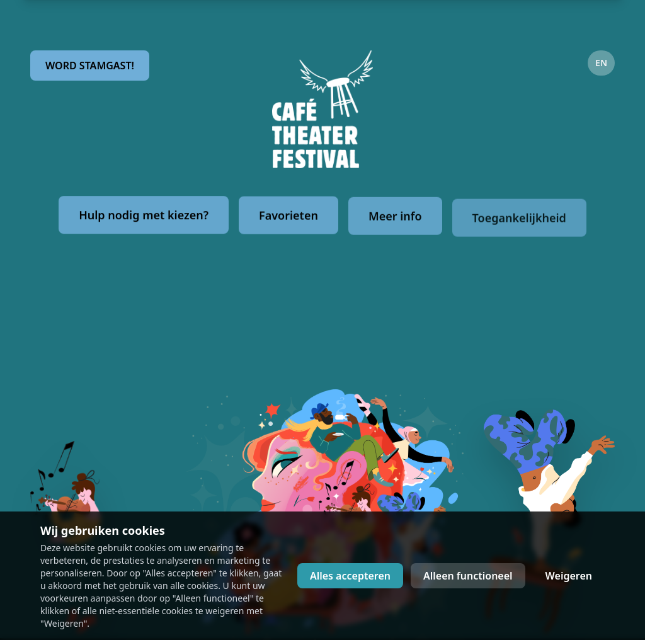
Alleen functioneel (468, 576)
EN (601, 63)
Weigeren (568, 576)
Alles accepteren (350, 576)
